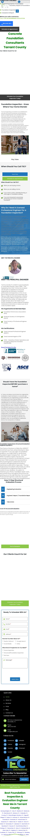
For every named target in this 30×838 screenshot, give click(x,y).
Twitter (10, 744)
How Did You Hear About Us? (11, 639)
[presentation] (15, 676)
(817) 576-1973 (25, 1)
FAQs (7, 706)
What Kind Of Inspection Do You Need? (14, 648)
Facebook (11, 740)
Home (7, 697)
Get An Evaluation (15, 546)
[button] (15, 157)
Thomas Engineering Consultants (16, 785)
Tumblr (10, 752)
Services (8, 703)
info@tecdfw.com (9, 1)
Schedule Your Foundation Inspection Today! (15, 97)
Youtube (10, 748)
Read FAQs (15, 174)
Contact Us (9, 713)
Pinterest (22, 748)
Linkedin (21, 740)
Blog (7, 709)
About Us (8, 700)
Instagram (22, 744)
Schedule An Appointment (10, 29)
